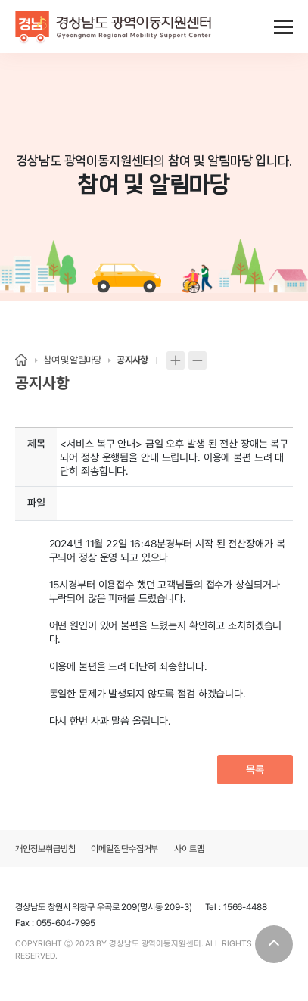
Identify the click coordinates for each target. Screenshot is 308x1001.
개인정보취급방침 (45, 849)
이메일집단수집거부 (124, 849)
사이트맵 (189, 849)
